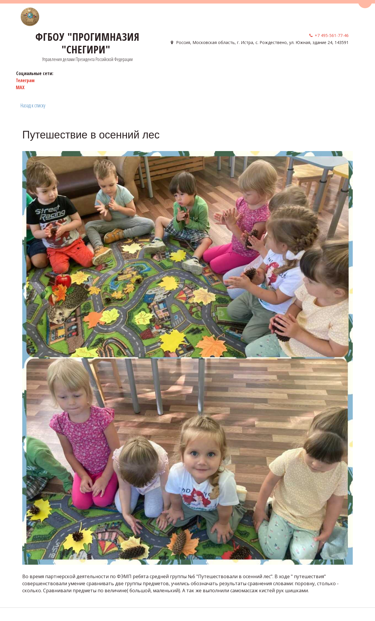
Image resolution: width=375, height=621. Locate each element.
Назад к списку (33, 105)
